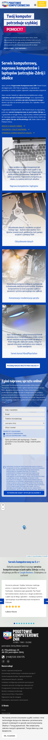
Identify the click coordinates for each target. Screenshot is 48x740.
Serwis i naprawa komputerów (12, 670)
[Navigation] (35, 5)
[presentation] (20, 460)
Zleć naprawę (41, 4)
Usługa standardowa (14, 433)
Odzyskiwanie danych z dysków (12, 679)
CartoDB (45, 556)
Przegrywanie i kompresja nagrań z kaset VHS (17, 688)
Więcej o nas (9, 48)
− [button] (3, 508)
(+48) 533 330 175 (15, 656)
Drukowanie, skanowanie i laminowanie (15, 700)
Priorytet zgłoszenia (11, 431)
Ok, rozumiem (9, 736)
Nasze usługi (6, 713)
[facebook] (3, 661)
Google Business (26, 572)
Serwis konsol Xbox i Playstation (12, 694)
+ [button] (3, 505)
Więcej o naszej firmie (13, 126)
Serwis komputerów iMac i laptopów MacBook (17, 676)
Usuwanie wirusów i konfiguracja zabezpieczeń (17, 685)
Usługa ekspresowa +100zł (16, 435)
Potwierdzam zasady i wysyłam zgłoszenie (24, 493)
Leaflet (29, 556)
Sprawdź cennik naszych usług (18, 133)
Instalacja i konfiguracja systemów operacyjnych (18, 682)
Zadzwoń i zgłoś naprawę (15, 129)
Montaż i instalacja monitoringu (12, 691)
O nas (4, 710)
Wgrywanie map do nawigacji (11, 697)
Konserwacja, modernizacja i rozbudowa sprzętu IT (18, 673)
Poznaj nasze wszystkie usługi (23, 365)
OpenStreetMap (37, 556)
